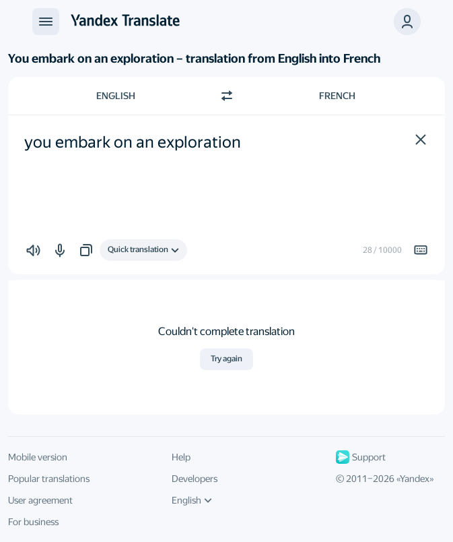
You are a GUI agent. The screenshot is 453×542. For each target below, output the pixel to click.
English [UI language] (192, 500)
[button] (420, 139)
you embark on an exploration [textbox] (132, 142)
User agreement (40, 500)
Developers (194, 478)
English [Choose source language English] (115, 95)
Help (181, 457)
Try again (226, 358)
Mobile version (37, 457)
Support (361, 457)
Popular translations (49, 478)
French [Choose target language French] (337, 95)
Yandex (414, 478)
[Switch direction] (227, 96)
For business (33, 521)
